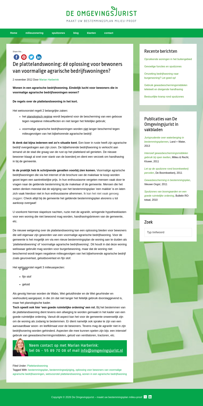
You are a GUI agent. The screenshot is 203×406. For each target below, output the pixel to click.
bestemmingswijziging (61, 370)
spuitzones (58, 33)
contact (108, 33)
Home (13, 33)
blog (76, 33)
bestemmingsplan (38, 370)
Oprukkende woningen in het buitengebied (168, 59)
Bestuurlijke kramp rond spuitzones (164, 96)
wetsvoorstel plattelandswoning (63, 374)
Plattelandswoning (37, 365)
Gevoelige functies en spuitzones (163, 66)
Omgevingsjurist (101, 14)
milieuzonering (34, 33)
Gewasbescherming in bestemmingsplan (167, 180)
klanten (91, 33)
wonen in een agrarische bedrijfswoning (104, 374)
